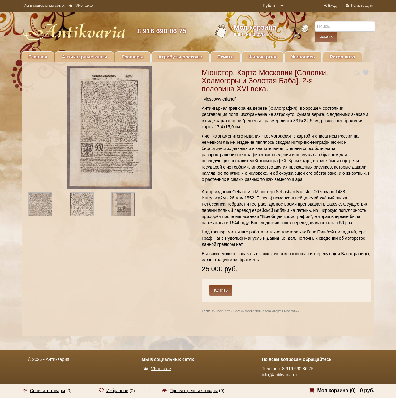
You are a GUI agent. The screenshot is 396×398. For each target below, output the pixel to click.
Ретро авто (342, 56)
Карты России (234, 311)
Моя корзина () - (345, 390)
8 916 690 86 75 (161, 31)
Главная (37, 56)
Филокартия (262, 56)
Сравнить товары (47, 390)
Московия (252, 311)
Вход (332, 5)
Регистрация (362, 5)
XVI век (216, 311)
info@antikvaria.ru (279, 374)
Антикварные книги (84, 56)
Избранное (117, 390)
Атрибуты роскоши (180, 56)
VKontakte (80, 5)
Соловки (266, 311)
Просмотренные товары (194, 390)
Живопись (303, 56)
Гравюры (132, 56)
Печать (225, 56)
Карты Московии (286, 311)
